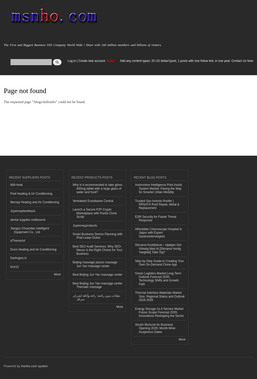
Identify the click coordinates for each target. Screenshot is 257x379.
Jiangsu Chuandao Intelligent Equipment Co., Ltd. (29, 230)
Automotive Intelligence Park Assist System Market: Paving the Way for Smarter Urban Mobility (158, 188)
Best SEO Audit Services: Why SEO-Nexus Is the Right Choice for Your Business (97, 250)
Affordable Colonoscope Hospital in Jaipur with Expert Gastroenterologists (158, 232)
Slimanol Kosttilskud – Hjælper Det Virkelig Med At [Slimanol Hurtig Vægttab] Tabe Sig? (158, 248)
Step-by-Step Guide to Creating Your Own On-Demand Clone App (159, 262)
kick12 (14, 267)
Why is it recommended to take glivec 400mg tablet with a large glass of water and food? (98, 188)
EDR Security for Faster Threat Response (155, 218)
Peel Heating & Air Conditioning (31, 193)
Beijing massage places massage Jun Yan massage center (95, 264)
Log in (72, 61)
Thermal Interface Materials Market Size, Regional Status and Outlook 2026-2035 (160, 296)
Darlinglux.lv (18, 258)
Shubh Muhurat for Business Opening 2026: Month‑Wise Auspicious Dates (155, 328)
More (57, 274)
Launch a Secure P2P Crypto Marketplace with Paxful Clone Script (95, 213)
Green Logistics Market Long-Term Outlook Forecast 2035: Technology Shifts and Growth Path (158, 279)
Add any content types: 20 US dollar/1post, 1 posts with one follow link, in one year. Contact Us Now (186, 61)
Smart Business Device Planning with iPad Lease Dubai (98, 235)
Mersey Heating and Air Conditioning (34, 202)
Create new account (92, 61)
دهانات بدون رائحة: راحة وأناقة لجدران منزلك (96, 297)
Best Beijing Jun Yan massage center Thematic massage (97, 285)
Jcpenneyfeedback (22, 211)
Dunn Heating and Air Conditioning (33, 249)
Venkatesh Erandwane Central (93, 201)
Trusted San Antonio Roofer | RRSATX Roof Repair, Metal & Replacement (157, 204)
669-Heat (16, 185)
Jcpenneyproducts (85, 225)
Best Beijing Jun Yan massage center (97, 274)
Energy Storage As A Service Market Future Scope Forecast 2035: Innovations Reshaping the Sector (159, 312)
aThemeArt (17, 240)
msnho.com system (34, 366)
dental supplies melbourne (27, 220)
